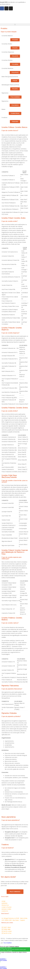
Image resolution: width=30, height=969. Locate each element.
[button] (15, 39)
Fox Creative (8, 943)
